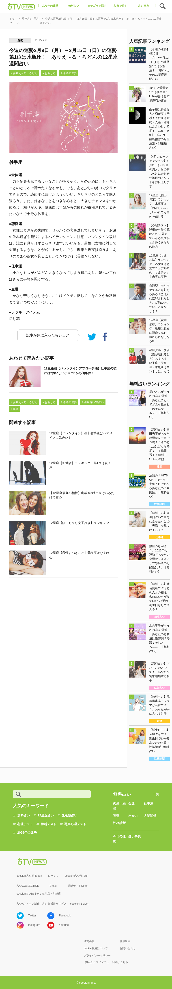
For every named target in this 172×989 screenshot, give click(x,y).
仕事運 (148, 803)
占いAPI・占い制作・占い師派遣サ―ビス (42, 903)
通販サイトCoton (78, 885)
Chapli (53, 885)
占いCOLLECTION (28, 885)
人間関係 (150, 816)
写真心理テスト (75, 824)
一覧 (156, 794)
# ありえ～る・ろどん (24, 73)
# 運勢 (14, 409)
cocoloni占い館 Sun (76, 875)
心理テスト (25, 824)
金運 (131, 803)
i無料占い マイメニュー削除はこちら (106, 962)
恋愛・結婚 (119, 806)
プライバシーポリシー (97, 955)
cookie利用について (96, 948)
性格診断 (119, 823)
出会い (133, 816)
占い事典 (134, 836)
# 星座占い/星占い (93, 402)
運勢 (20, 40)
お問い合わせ (128, 948)
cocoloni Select (79, 903)
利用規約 (125, 941)
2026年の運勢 (27, 832)
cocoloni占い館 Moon (29, 875)
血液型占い (69, 815)
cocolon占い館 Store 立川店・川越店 (39, 893)
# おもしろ (49, 73)
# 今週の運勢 (69, 73)
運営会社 (89, 941)
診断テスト (48, 824)
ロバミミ (53, 875)
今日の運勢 (119, 839)
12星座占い (46, 815)
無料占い (23, 815)
